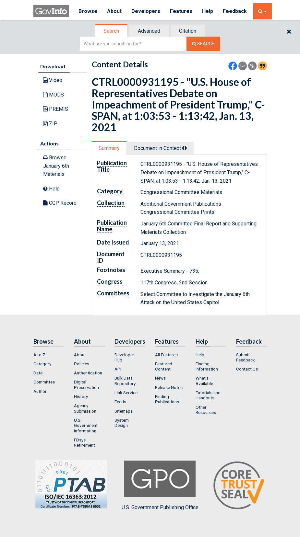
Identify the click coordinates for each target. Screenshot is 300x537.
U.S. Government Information (86, 425)
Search (111, 31)
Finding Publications (167, 399)
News (160, 378)
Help (207, 11)
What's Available (204, 380)
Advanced (149, 31)
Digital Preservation (86, 384)
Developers (145, 11)
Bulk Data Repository (125, 380)
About (114, 11)
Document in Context (160, 148)
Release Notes (169, 387)
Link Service (126, 392)
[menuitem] (48, 354)
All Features (166, 354)
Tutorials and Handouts (208, 395)
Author (40, 391)
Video (52, 80)
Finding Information (207, 366)
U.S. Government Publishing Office (160, 485)
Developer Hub (124, 357)
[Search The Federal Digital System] (203, 44)
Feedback (235, 11)
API (117, 368)
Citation (187, 31)
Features (181, 11)
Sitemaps (123, 411)
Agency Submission (85, 408)
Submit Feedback (245, 357)
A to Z (39, 354)
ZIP (50, 123)
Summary (109, 148)
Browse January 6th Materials (56, 165)
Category (42, 363)
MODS (53, 95)
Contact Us (247, 368)
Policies (81, 363)
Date (37, 372)
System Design (121, 422)
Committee (44, 381)
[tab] (111, 31)
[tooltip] (184, 148)
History (81, 396)
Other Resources (206, 410)
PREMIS (55, 109)
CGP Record (60, 203)
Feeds (120, 401)
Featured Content (163, 366)
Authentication (88, 372)
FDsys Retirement (84, 442)
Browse (87, 11)
